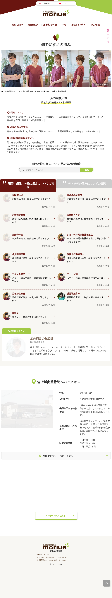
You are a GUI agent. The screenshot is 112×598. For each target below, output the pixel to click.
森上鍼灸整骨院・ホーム (11, 91)
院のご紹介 (17, 25)
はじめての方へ (78, 25)
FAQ (64, 25)
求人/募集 (95, 25)
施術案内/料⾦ (50, 25)
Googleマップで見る (56, 516)
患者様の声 (33, 25)
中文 (67, 3)
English (46, 3)
